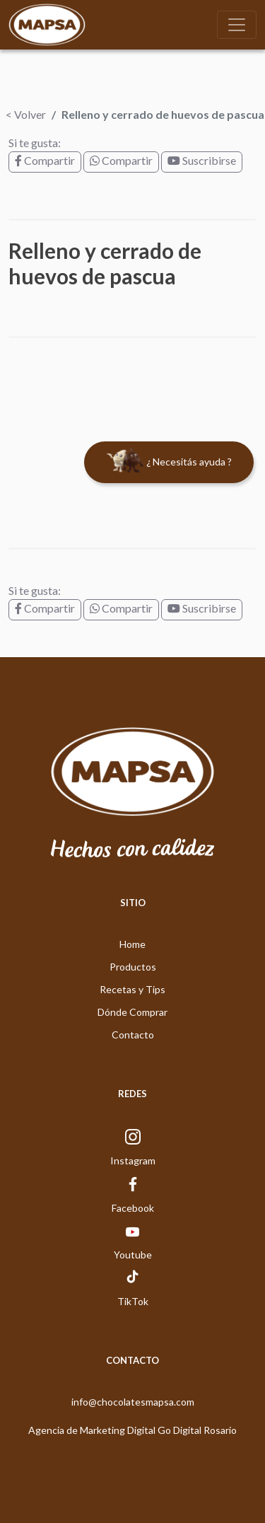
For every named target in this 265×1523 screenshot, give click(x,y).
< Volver (26, 114)
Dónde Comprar (132, 1012)
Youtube (133, 1255)
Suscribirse (201, 160)
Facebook (133, 1208)
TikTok (132, 1301)
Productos (133, 967)
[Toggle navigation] (237, 25)
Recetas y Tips (132, 989)
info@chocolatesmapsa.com (132, 1402)
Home (132, 944)
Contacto (133, 1035)
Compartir (45, 160)
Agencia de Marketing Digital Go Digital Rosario (132, 1430)
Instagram (132, 1160)
